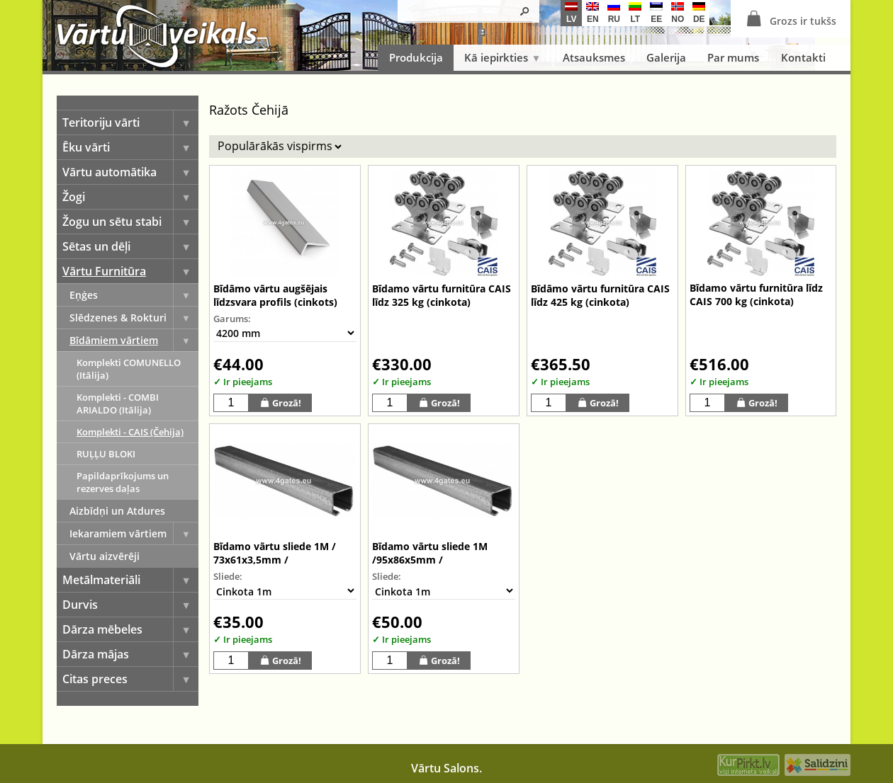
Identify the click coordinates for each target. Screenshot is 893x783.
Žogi (130, 197)
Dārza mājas (130, 654)
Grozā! (280, 402)
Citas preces (130, 679)
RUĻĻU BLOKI (106, 453)
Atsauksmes (594, 57)
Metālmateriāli (130, 580)
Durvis (130, 605)
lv (571, 13)
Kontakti (803, 57)
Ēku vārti (130, 147)
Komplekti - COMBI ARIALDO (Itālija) (118, 403)
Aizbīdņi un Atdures (117, 511)
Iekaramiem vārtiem (133, 533)
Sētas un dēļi (130, 246)
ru (613, 13)
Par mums (733, 57)
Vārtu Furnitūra (130, 271)
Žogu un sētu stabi (130, 222)
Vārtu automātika (130, 172)
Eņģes (133, 295)
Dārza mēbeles (130, 629)
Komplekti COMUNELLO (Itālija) (129, 369)
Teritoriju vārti (130, 122)
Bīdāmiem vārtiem (133, 340)
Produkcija (416, 57)
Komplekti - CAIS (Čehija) (130, 431)
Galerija (666, 57)
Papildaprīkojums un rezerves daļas (123, 482)
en (592, 13)
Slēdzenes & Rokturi (133, 317)
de (698, 13)
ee (656, 13)
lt (635, 13)
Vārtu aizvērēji (104, 556)
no (677, 13)
